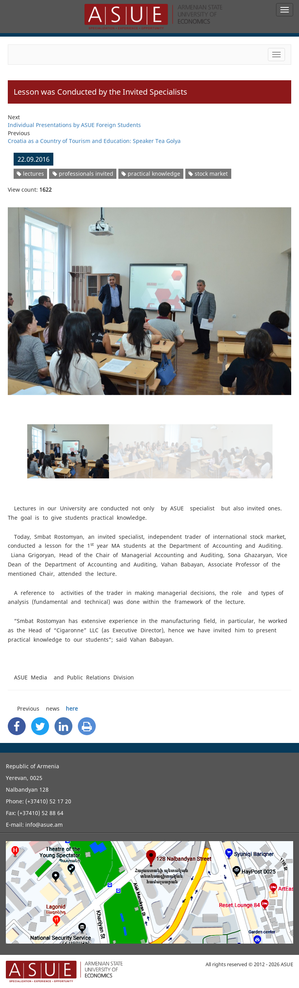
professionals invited (83, 173)
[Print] (87, 726)
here (72, 708)
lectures (30, 173)
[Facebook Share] (17, 726)
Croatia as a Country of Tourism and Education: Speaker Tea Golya (94, 141)
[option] (149, 296)
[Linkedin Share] (63, 726)
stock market (208, 173)
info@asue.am (44, 824)
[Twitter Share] (40, 726)
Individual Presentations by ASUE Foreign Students (74, 125)
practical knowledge (150, 173)
